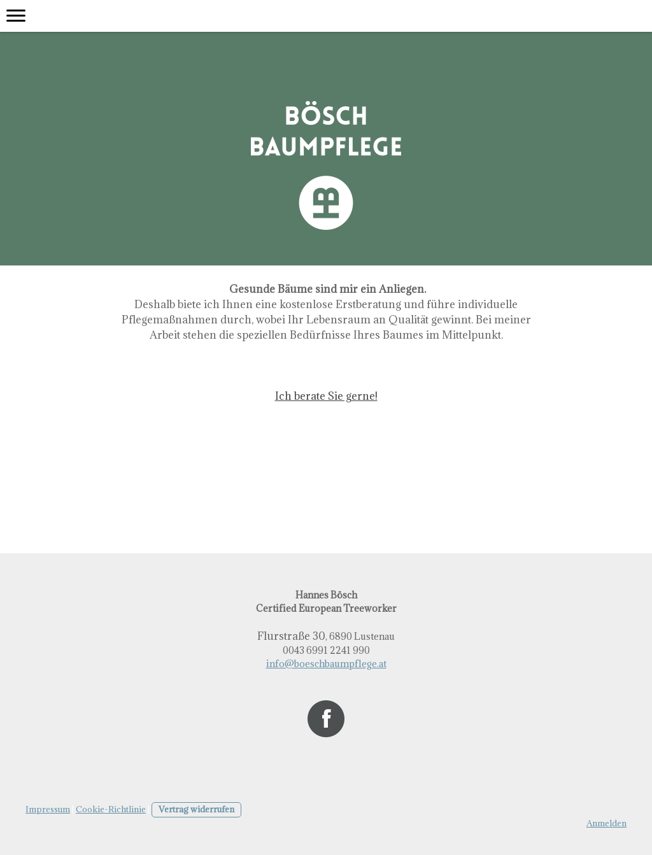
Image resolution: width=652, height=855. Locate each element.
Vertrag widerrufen (196, 809)
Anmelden (606, 823)
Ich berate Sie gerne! (326, 396)
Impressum (47, 809)
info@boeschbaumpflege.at (326, 664)
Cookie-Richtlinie (111, 809)
